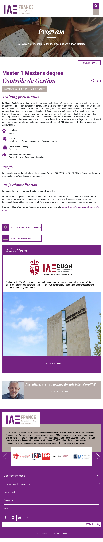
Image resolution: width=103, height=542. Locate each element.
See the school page (51, 363)
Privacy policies (41, 533)
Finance (41, 89)
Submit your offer (60, 391)
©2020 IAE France (60, 533)
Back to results (89, 62)
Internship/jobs (11, 492)
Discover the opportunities (26, 227)
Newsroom (9, 500)
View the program (21, 238)
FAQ (6, 508)
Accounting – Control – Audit (20, 89)
